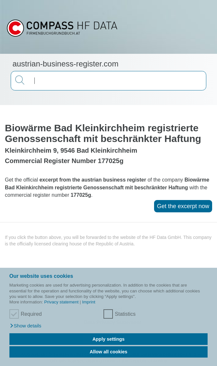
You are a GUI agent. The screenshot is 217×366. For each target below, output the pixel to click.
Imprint (88, 302)
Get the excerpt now (183, 206)
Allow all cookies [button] (108, 351)
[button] (25, 325)
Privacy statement (61, 302)
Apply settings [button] (108, 339)
